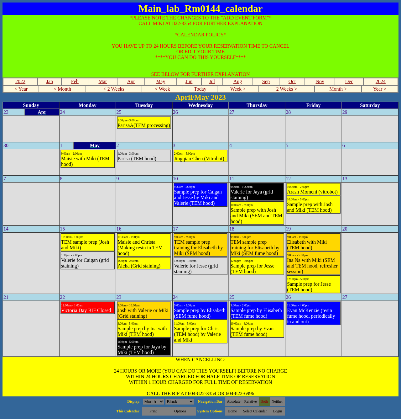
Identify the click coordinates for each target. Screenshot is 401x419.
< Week (162, 89)
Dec (349, 81)
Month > (338, 89)
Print (153, 411)
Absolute (233, 401)
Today (200, 89)
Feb (75, 81)
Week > (238, 89)
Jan (49, 81)
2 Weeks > (286, 89)
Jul (212, 81)
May (160, 81)
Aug (237, 81)
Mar (102, 81)
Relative (250, 401)
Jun (188, 81)
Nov (320, 81)
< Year (21, 89)
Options (180, 411)
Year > (380, 89)
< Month (62, 89)
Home (232, 411)
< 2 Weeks (113, 89)
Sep (266, 81)
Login (277, 411)
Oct (292, 81)
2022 (20, 81)
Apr (131, 81)
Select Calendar (255, 411)
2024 (381, 81)
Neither (277, 401)
